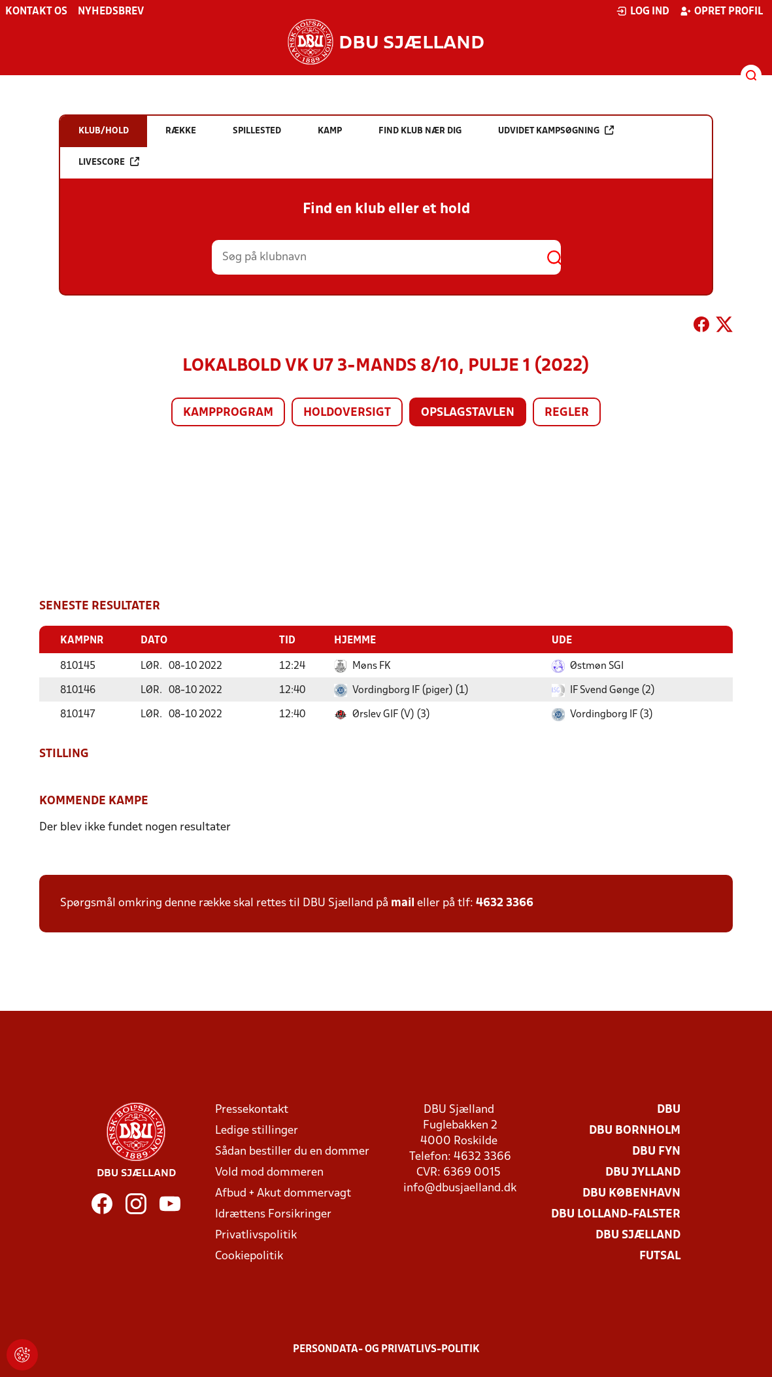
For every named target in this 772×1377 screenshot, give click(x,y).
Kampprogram (228, 412)
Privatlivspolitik (256, 1234)
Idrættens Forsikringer (273, 1213)
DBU (668, 1109)
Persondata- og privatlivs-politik (386, 1348)
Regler (567, 412)
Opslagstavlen (467, 412)
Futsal (659, 1255)
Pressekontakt (251, 1109)
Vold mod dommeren (269, 1172)
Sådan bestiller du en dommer (292, 1151)
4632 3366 (504, 902)
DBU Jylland (642, 1172)
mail (402, 902)
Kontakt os (36, 11)
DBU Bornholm (634, 1130)
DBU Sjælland (638, 1234)
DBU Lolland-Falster (615, 1213)
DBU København (631, 1192)
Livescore (108, 162)
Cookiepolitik (249, 1255)
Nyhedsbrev (111, 11)
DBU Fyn (656, 1151)
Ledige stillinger (256, 1130)
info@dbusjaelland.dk (459, 1187)
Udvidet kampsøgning (556, 130)
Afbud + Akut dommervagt (283, 1192)
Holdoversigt (347, 412)
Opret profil (721, 11)
